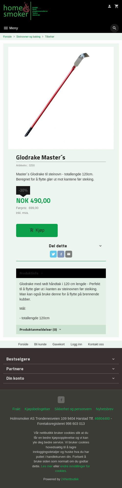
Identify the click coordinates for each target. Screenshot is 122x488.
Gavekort (59, 344)
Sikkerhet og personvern (73, 409)
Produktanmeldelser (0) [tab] (38, 329)
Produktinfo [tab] (29, 273)
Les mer (47, 466)
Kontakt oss (96, 344)
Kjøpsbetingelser (37, 409)
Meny (10, 28)
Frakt (16, 409)
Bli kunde (40, 344)
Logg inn (76, 344)
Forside (7, 36)
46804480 (102, 418)
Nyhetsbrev (104, 409)
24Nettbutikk (70, 479)
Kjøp (37, 230)
